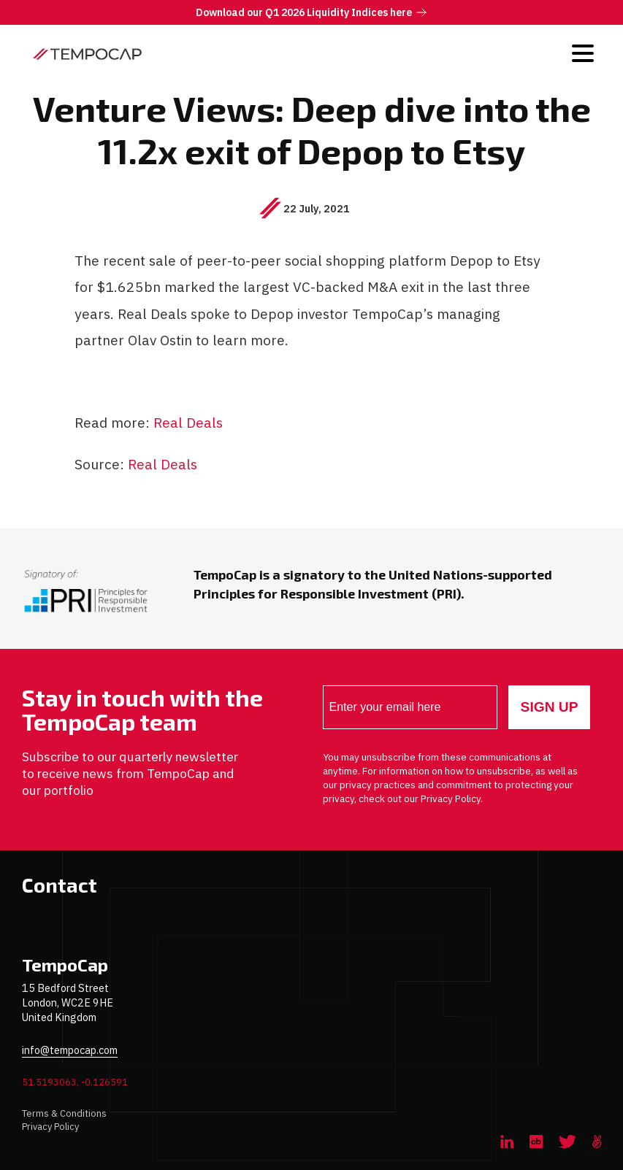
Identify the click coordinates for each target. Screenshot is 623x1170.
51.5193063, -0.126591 (75, 1082)
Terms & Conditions (64, 1113)
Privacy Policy (50, 1126)
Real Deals (188, 422)
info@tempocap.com (70, 1050)
